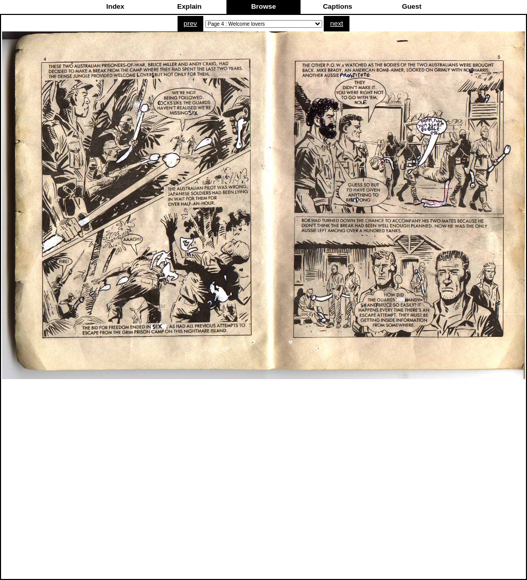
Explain (189, 6)
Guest (411, 6)
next (336, 23)
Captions (337, 6)
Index (116, 6)
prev (190, 23)
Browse (263, 6)
